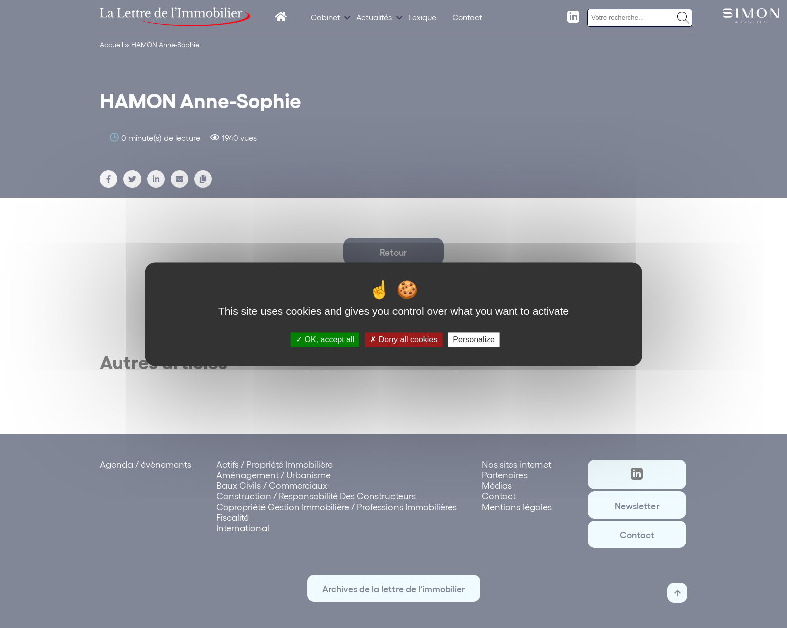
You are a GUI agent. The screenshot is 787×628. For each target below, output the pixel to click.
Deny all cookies (403, 339)
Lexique (422, 17)
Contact (467, 17)
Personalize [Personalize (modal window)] (474, 339)
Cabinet (325, 17)
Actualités (374, 17)
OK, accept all (325, 339)
